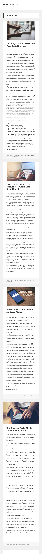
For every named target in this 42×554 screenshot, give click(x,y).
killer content (8, 396)
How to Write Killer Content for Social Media (19, 310)
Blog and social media (19, 280)
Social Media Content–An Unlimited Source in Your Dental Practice (18, 186)
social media (14, 396)
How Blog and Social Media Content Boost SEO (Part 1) (19, 429)
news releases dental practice (17, 156)
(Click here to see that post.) (25, 319)
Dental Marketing (18, 155)
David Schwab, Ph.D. (11, 4)
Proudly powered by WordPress (12, 551)
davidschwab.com (10, 271)
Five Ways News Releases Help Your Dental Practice (20, 44)
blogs (25, 395)
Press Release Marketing (25, 155)
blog (23, 544)
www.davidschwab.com (11, 149)
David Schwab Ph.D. (28, 280)
